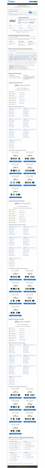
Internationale (34, 12)
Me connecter (31, 1)
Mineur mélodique (31, 30)
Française (30, 12)
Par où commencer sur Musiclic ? (24, 466)
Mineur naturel (20, 30)
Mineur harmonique (26, 30)
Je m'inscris (35, 1)
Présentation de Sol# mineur (15, 30)
